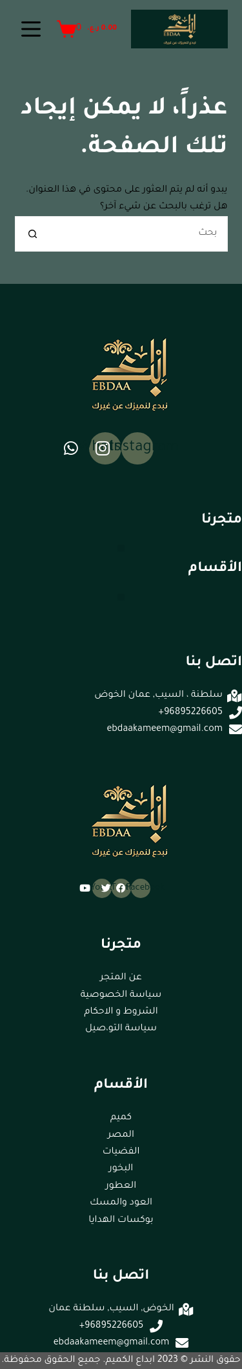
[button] (121, 548)
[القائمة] (31, 29)
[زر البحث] (32, 234)
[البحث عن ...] (139, 234)
